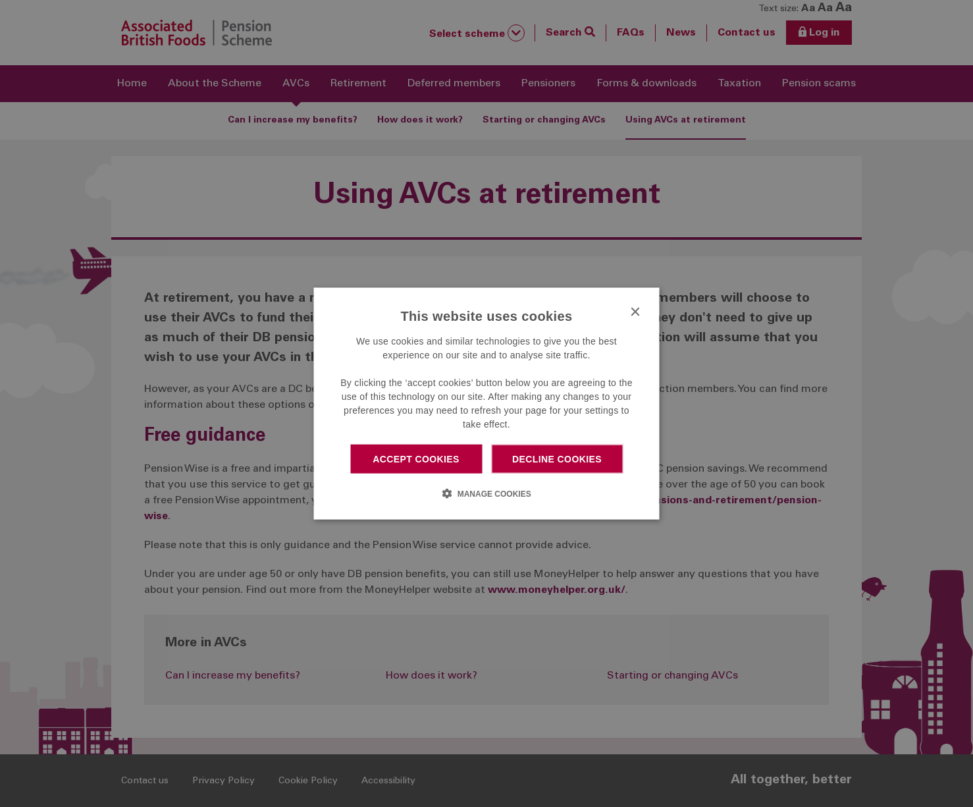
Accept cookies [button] (416, 458)
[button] (486, 493)
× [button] (635, 312)
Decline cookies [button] (557, 458)
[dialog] (487, 403)
